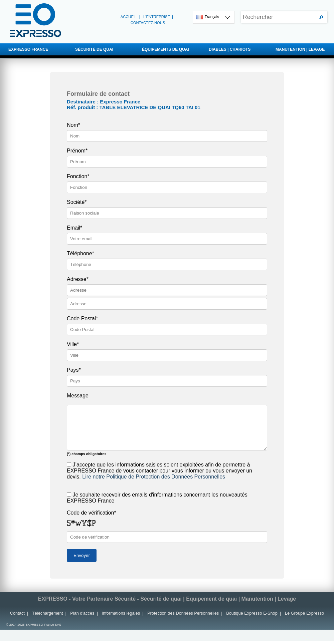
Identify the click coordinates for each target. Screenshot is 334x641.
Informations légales (121, 613)
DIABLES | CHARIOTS (230, 49)
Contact (17, 613)
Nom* (73, 125)
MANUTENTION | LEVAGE (300, 49)
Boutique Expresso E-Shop (252, 613)
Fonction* (78, 176)
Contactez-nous (148, 23)
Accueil (129, 17)
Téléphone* (80, 253)
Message (78, 395)
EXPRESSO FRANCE (28, 49)
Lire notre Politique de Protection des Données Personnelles (153, 476)
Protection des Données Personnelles (183, 613)
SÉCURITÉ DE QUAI (94, 49)
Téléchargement (47, 613)
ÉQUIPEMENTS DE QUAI (165, 49)
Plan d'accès (82, 613)
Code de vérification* (91, 513)
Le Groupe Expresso (304, 613)
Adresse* (78, 279)
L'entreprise (156, 17)
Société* (77, 202)
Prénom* (77, 150)
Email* (74, 228)
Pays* (74, 370)
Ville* (73, 344)
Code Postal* (82, 318)
